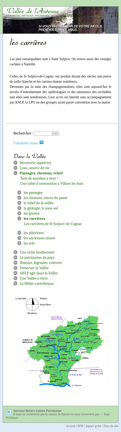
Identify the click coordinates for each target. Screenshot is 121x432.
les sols (29, 243)
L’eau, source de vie (34, 168)
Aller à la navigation (100, 4)
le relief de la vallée (38, 203)
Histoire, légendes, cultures (41, 263)
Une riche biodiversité (37, 252)
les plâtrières (34, 233)
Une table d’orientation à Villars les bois (51, 183)
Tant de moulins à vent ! (39, 178)
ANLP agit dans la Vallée (39, 273)
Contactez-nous (29, 142)
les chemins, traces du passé (45, 198)
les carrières (34, 218)
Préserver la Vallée (34, 268)
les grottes (31, 213)
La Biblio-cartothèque (37, 283)
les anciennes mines (39, 238)
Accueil (70, 426)
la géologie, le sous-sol (41, 208)
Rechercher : (23, 133)
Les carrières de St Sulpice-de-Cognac (53, 224)
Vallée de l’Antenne (33, 11)
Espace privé (93, 426)
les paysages (33, 192)
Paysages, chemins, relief (41, 173)
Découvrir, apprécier (35, 163)
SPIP (80, 426)
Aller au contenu (67, 4)
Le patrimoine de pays (37, 257)
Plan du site (111, 426)
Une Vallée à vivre (34, 278)
